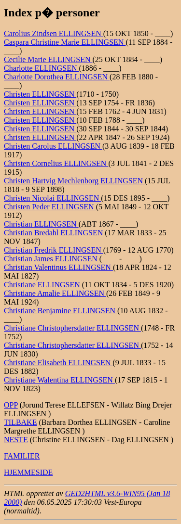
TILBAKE (20, 422)
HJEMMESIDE (28, 472)
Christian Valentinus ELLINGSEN (58, 267)
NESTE (16, 439)
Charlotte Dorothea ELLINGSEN (57, 77)
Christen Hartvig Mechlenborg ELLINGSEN (74, 181)
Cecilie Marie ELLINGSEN (48, 59)
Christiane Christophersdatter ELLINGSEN (72, 328)
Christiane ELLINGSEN (43, 285)
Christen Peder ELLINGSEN (50, 207)
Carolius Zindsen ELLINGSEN (53, 33)
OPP (11, 405)
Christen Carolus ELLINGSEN (53, 146)
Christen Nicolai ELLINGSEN (52, 198)
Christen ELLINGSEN (40, 94)
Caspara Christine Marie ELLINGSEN (64, 42)
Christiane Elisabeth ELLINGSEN (58, 362)
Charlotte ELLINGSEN (41, 68)
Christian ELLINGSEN (41, 224)
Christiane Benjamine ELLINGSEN (60, 311)
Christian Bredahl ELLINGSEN (54, 233)
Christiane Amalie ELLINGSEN (55, 293)
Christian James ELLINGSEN (51, 259)
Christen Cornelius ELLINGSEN (56, 163)
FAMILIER (22, 456)
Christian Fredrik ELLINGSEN (53, 250)
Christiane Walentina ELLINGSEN (59, 380)
